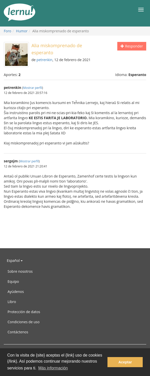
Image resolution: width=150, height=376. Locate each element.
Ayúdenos (16, 291)
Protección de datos (24, 311)
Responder (132, 46)
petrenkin (44, 59)
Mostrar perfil (32, 88)
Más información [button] (53, 368)
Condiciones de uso (24, 321)
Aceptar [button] (125, 362)
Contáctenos (18, 332)
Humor (22, 31)
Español (15, 260)
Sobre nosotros (20, 271)
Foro (7, 31)
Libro (12, 301)
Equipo (13, 281)
